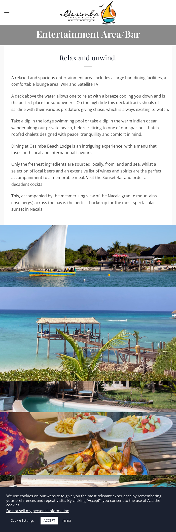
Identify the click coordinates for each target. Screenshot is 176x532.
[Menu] (7, 12)
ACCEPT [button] (49, 520)
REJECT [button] (66, 520)
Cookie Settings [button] (22, 520)
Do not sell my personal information (37, 510)
